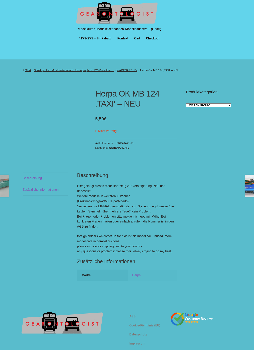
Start (28, 70)
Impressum (137, 343)
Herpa (136, 275)
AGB (132, 316)
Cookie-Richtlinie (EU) (144, 325)
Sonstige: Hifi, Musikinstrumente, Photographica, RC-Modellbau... (74, 70)
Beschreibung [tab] (32, 178)
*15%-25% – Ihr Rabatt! (95, 38)
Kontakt (122, 38)
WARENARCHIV (127, 70)
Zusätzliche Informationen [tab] (41, 189)
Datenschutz (138, 334)
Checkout (152, 38)
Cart (137, 38)
